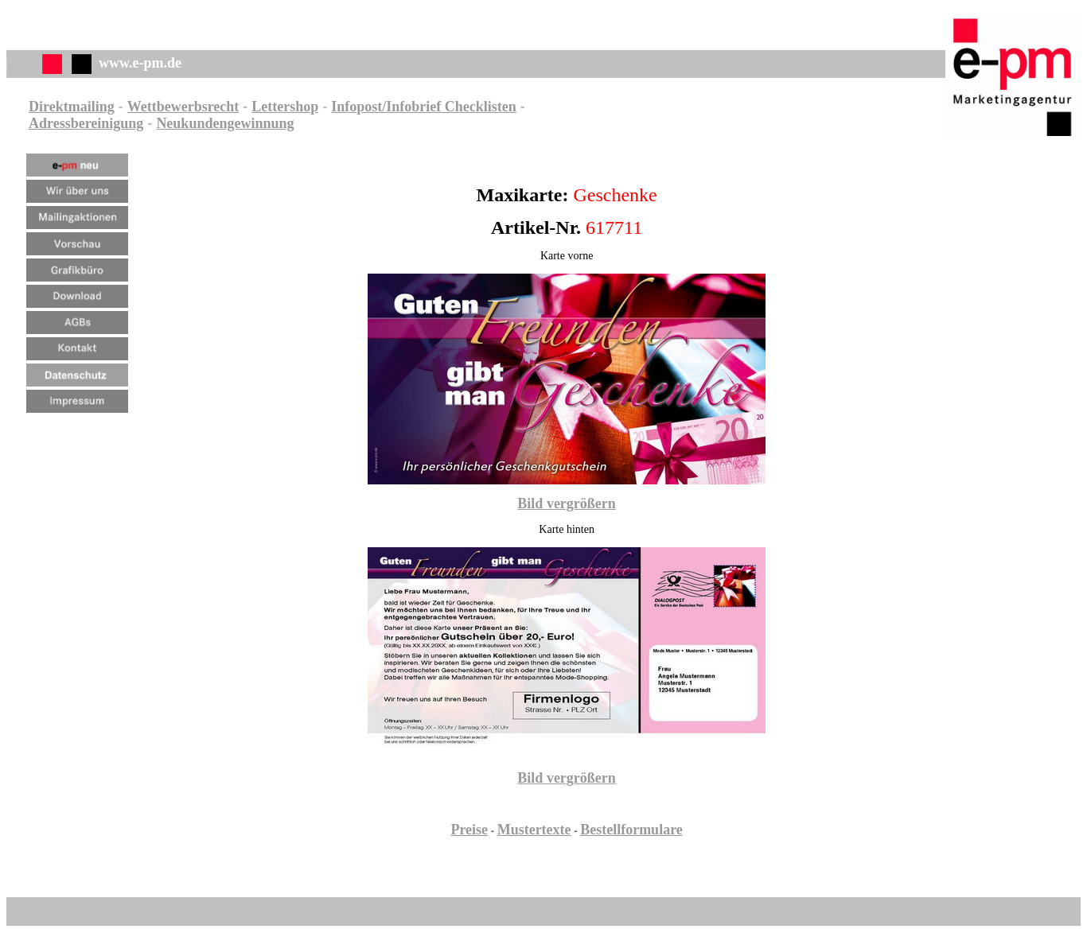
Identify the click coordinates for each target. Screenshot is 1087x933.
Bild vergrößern (566, 503)
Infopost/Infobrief (386, 107)
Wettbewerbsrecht (183, 107)
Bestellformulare (631, 830)
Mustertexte (534, 830)
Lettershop (284, 107)
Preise (469, 830)
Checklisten (478, 107)
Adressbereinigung (86, 123)
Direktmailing (72, 107)
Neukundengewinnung (225, 123)
